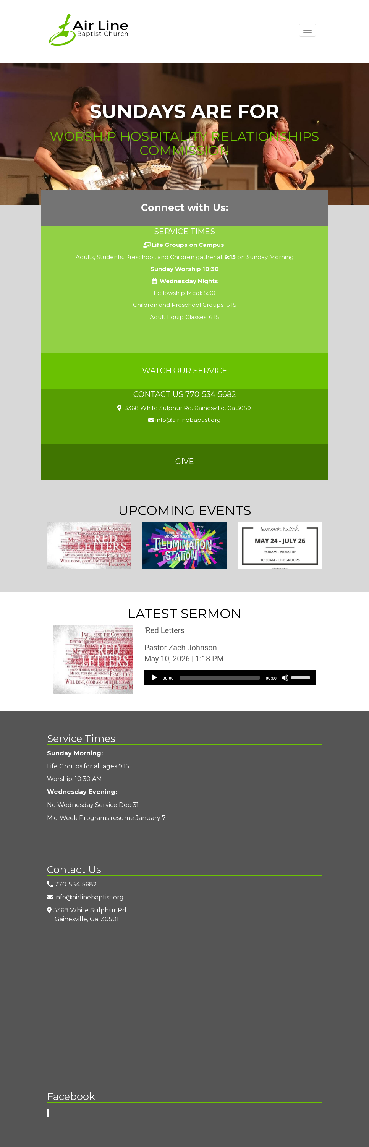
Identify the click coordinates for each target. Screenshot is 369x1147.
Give (184, 461)
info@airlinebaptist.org (184, 419)
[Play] (154, 678)
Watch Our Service (184, 370)
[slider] (220, 678)
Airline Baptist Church (88, 30)
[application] (230, 677)
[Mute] (285, 678)
